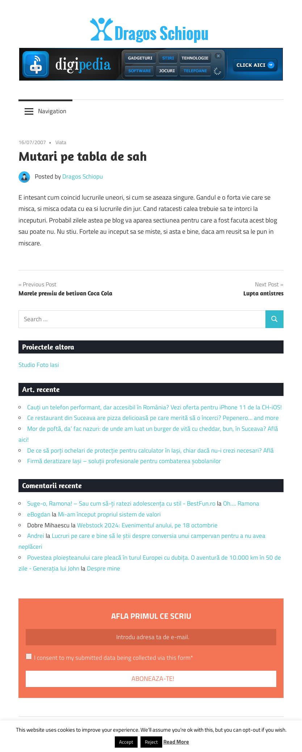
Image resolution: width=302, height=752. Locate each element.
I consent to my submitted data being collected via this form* (113, 657)
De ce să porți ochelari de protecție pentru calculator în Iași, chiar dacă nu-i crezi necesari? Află (150, 450)
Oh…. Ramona (241, 503)
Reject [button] (151, 741)
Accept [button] (126, 741)
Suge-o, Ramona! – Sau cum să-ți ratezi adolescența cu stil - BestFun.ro (121, 503)
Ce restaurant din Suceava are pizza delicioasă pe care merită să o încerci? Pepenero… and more (153, 417)
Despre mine (103, 568)
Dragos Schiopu (82, 176)
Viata (60, 142)
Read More (176, 741)
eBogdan (38, 514)
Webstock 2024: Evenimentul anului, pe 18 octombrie (147, 525)
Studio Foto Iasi (38, 364)
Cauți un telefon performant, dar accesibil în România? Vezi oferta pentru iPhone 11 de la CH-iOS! (154, 407)
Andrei (35, 535)
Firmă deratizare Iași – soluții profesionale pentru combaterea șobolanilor (124, 461)
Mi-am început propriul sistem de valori (109, 514)
